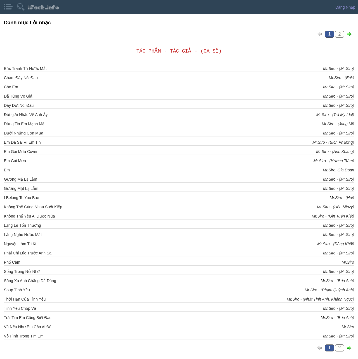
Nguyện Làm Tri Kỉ (20, 244)
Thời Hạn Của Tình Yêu (25, 299)
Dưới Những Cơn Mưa (23, 133)
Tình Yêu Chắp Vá (20, 308)
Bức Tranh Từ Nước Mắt (25, 68)
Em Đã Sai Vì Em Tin (22, 142)
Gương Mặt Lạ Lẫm (21, 188)
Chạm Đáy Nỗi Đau (21, 77)
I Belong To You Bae (21, 197)
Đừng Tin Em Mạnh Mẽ (24, 124)
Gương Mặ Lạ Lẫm (20, 179)
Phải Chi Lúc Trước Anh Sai (28, 253)
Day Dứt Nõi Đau (19, 105)
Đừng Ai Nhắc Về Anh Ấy (26, 114)
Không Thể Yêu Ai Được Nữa (29, 216)
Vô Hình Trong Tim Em (24, 336)
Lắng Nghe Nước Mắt (23, 234)
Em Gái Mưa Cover (20, 151)
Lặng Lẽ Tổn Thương (22, 225)
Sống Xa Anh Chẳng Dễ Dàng (30, 280)
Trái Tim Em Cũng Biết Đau (27, 317)
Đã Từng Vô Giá (18, 96)
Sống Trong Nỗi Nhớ (22, 271)
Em (7, 170)
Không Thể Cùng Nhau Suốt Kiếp (33, 207)
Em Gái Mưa (15, 161)
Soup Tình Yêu (17, 290)
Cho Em (11, 87)
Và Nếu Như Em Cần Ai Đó (27, 327)
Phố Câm (12, 262)
